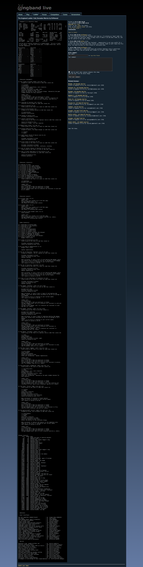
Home (20, 14)
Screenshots (75, 14)
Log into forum (95, 55)
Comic (65, 14)
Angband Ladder (81, 26)
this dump (74, 24)
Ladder (35, 14)
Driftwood (84, 34)
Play (27, 14)
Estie (82, 41)
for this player (75, 28)
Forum (44, 14)
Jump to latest (72, 32)
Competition (55, 14)
